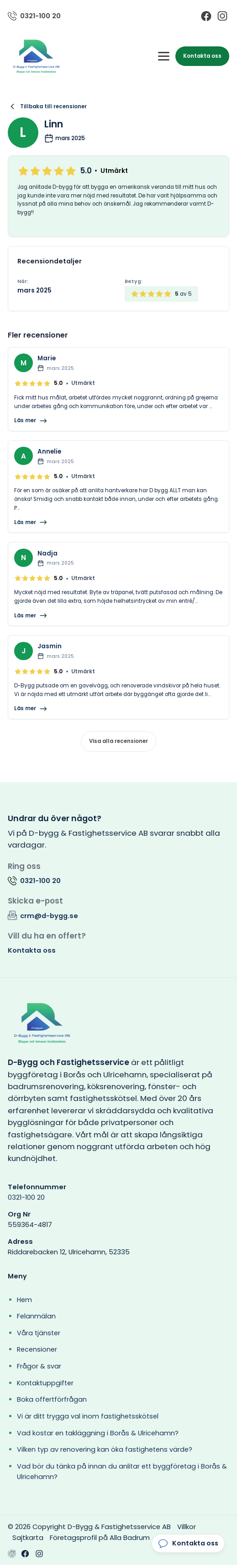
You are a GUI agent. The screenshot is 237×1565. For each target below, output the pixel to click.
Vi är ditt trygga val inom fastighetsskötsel (87, 1416)
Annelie (49, 451)
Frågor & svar (39, 1366)
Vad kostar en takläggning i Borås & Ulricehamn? (98, 1433)
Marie (46, 358)
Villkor (186, 1526)
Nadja (47, 553)
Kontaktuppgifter (45, 1383)
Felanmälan (36, 1316)
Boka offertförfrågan (52, 1399)
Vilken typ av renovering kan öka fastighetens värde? (104, 1449)
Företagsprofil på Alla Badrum (100, 1537)
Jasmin (49, 646)
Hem (24, 1299)
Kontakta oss (202, 56)
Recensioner (37, 1349)
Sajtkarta (27, 1537)
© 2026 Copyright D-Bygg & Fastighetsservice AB (89, 1526)
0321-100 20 (26, 1197)
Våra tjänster (38, 1333)
